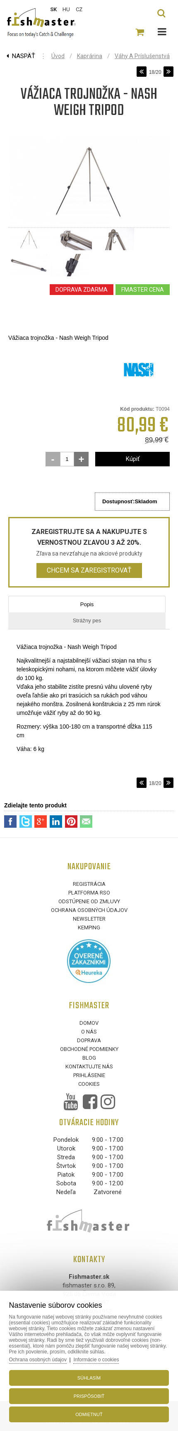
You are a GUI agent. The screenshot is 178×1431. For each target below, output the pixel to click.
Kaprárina (89, 56)
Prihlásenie (89, 1075)
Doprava (89, 1040)
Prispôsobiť (89, 1396)
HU (66, 9)
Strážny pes (87, 620)
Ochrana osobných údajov (89, 910)
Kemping (89, 927)
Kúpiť (133, 459)
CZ (79, 9)
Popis (87, 604)
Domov (89, 1023)
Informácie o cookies (96, 1360)
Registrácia (89, 884)
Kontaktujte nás (89, 1066)
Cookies (89, 1084)
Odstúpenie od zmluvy (89, 901)
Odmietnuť (88, 1414)
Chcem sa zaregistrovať (89, 570)
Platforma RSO (89, 893)
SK (53, 9)
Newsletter (89, 919)
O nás (89, 1032)
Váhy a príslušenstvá (142, 56)
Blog (89, 1058)
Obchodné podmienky (89, 1049)
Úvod (58, 56)
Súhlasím (89, 1377)
